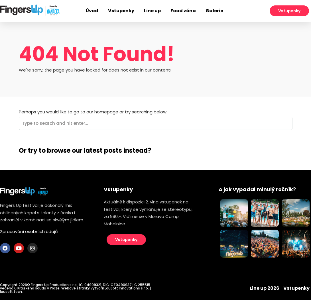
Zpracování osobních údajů (29, 231)
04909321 (92, 284)
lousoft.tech (11, 291)
